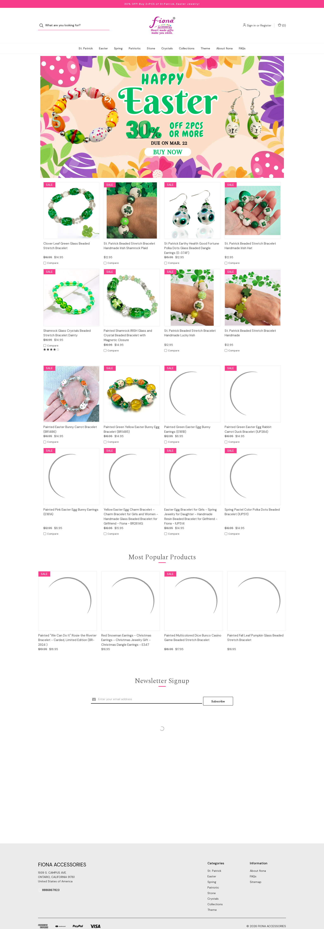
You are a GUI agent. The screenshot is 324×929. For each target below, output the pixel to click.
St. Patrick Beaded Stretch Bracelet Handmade (250, 324)
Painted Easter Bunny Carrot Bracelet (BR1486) (70, 421)
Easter (103, 40)
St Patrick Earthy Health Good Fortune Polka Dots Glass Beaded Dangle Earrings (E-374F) (191, 240)
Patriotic (135, 40)
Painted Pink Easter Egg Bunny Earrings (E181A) (70, 503)
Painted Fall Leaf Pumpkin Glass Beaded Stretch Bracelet (255, 629)
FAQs (242, 40)
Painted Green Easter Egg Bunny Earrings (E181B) (187, 421)
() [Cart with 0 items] (282, 21)
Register (265, 21)
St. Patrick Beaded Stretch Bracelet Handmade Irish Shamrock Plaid (129, 237)
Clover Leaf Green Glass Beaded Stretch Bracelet (66, 237)
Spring (118, 40)
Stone (151, 40)
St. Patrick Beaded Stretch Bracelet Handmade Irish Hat (250, 237)
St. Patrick (86, 40)
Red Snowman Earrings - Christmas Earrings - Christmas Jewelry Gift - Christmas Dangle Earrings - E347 (126, 632)
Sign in (251, 21)
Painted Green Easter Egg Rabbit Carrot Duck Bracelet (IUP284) (248, 421)
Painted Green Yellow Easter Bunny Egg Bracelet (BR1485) (132, 421)
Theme (205, 40)
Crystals (167, 40)
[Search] (42, 21)
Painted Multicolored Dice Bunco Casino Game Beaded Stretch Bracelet (192, 629)
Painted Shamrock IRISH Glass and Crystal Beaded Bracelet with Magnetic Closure (128, 327)
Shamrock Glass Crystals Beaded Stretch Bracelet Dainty (67, 324)
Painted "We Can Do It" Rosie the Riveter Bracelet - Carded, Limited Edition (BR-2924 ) (67, 632)
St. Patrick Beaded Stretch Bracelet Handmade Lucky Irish (190, 324)
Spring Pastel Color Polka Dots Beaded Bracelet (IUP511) (252, 503)
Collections (186, 40)
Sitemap (255, 872)
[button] (162, 109)
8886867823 (51, 880)
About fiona (224, 40)
